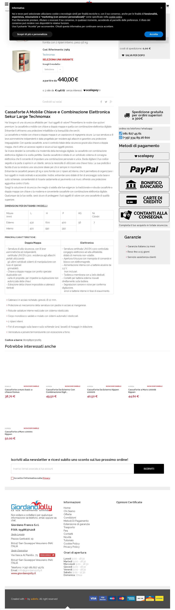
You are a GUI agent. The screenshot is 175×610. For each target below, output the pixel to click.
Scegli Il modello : (52, 66)
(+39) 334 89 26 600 (141, 143)
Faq (66, 532)
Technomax (49, 56)
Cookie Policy (72, 545)
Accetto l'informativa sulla (30, 480)
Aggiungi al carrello (144, 45)
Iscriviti (149, 470)
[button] (161, 7)
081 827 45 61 (137, 138)
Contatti (68, 535)
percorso (47, 557)
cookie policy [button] (115, 17)
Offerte (68, 515)
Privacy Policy (72, 548)
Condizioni (70, 519)
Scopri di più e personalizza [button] (32, 34)
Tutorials (68, 541)
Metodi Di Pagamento (76, 522)
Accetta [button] (154, 34)
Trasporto (69, 528)
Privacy (46, 479)
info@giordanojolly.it (30, 572)
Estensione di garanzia (77, 525)
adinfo (34, 600)
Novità (67, 538)
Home (67, 509)
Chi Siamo (69, 512)
